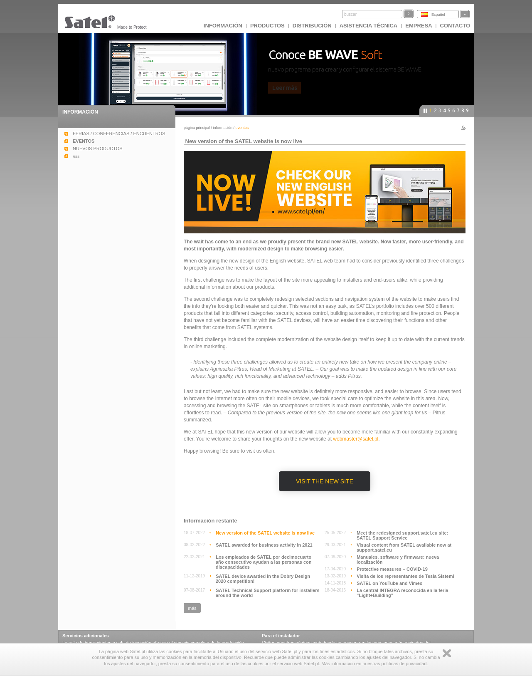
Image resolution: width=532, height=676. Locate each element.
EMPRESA (418, 25)
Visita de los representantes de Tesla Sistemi (405, 576)
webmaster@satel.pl (355, 439)
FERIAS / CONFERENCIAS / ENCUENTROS (119, 133)
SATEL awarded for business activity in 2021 (264, 544)
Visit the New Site (324, 481)
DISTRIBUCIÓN (312, 25)
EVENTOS (83, 141)
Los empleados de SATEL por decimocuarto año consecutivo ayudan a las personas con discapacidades (263, 562)
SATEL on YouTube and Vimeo (389, 583)
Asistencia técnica (369, 25)
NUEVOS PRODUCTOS (98, 148)
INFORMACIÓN (223, 25)
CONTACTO (455, 25)
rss (76, 156)
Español (438, 14)
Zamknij (447, 653)
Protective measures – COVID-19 (392, 569)
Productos (267, 25)
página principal (197, 128)
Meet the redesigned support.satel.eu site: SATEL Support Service (402, 535)
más (192, 608)
